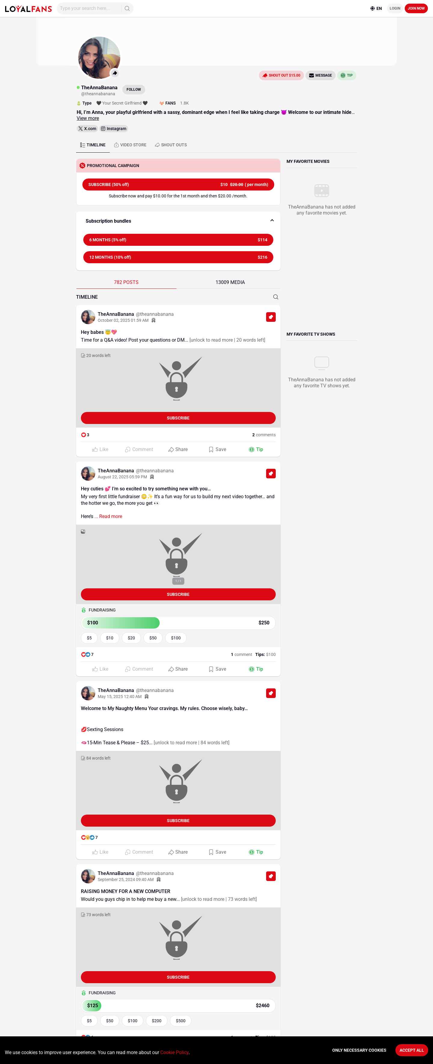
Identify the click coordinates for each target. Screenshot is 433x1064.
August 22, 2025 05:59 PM (122, 476)
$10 (109, 638)
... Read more (107, 516)
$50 (153, 638)
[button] (178, 221)
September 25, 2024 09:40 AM (126, 879)
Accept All (412, 1050)
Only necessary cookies (359, 1050)
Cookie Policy (174, 1052)
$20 (131, 638)
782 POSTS (126, 282)
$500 (181, 1020)
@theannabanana (155, 314)
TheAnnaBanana (116, 314)
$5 (89, 638)
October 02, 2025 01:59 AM (123, 320)
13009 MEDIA (230, 282)
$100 (176, 638)
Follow (134, 89)
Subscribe (178, 418)
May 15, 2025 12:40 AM (120, 696)
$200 (156, 1020)
